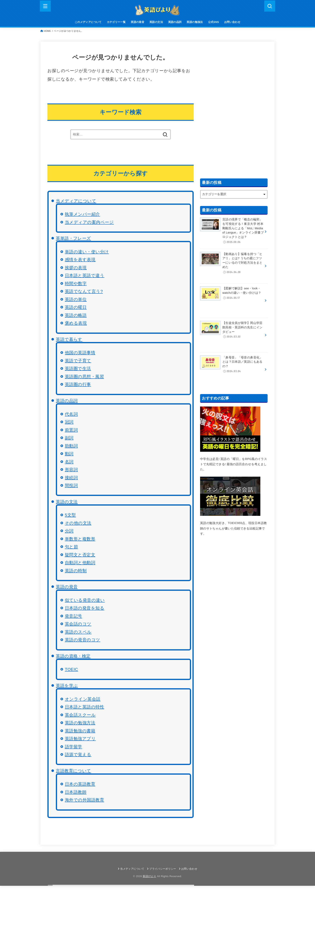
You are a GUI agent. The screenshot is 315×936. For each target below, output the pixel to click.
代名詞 (71, 414)
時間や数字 (76, 283)
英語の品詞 (175, 22)
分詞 (69, 530)
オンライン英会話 (82, 699)
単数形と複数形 (80, 539)
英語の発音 (137, 22)
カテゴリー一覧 (116, 22)
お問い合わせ (232, 22)
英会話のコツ (78, 624)
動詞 (69, 453)
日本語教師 (76, 792)
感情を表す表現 (80, 259)
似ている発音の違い (85, 600)
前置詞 (71, 430)
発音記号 (73, 616)
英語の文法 (156, 22)
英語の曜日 (76, 307)
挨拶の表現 (76, 267)
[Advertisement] (234, 109)
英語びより (149, 876)
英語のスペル (78, 632)
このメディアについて (88, 22)
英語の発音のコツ (82, 639)
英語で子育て (78, 360)
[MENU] (45, 5)
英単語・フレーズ (73, 238)
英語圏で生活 (78, 368)
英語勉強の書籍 (80, 730)
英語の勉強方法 (80, 722)
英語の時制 (76, 570)
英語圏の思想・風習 (84, 376)
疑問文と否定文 (80, 554)
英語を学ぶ (67, 685)
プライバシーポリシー (162, 868)
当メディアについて (76, 201)
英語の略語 (76, 315)
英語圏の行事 (78, 384)
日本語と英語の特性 (84, 707)
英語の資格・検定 (73, 656)
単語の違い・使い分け (87, 251)
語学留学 (73, 746)
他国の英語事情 (80, 352)
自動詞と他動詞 (80, 562)
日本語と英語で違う (84, 275)
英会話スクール (80, 715)
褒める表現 (76, 323)
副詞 (69, 437)
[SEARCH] (269, 5)
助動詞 (71, 445)
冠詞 (69, 422)
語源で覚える (78, 754)
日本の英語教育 (80, 784)
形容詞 (71, 469)
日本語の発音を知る (84, 608)
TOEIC (71, 669)
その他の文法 (78, 523)
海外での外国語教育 (84, 800)
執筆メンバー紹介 (82, 214)
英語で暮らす (69, 339)
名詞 (69, 461)
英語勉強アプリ (80, 738)
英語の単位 (76, 299)
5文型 (70, 515)
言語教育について (73, 770)
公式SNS (213, 22)
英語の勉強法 (195, 22)
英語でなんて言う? (84, 291)
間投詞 (71, 485)
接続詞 (71, 477)
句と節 (71, 546)
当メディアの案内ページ (89, 222)
